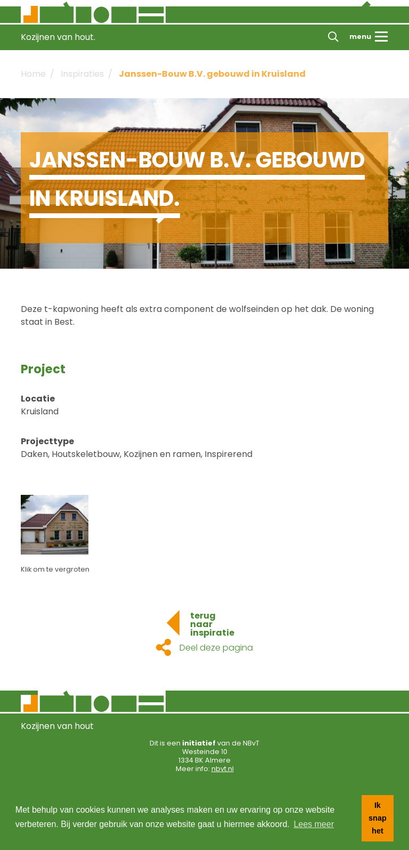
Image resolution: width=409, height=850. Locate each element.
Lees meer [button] (313, 824)
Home (33, 74)
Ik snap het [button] (378, 818)
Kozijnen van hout (57, 726)
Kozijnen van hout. (58, 37)
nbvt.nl (222, 768)
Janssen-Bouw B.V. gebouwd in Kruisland (212, 74)
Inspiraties (82, 74)
